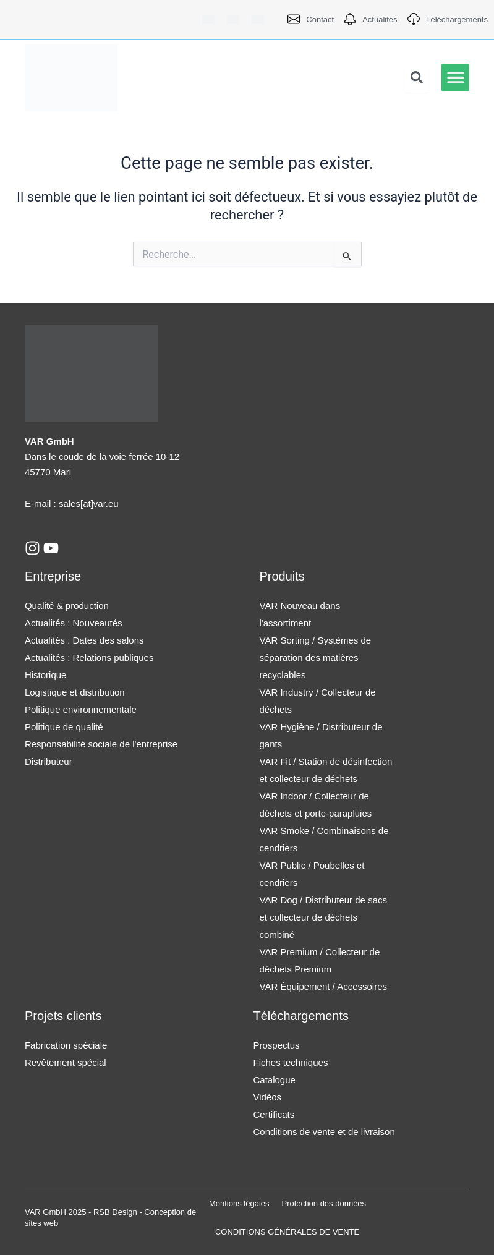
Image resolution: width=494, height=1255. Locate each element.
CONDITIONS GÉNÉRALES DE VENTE (287, 1231)
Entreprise (53, 576)
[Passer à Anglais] (233, 19)
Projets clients (63, 1016)
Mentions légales (239, 1203)
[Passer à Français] (257, 19)
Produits (282, 576)
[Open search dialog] (416, 80)
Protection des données (324, 1203)
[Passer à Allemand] (208, 19)
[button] (455, 77)
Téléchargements (301, 1016)
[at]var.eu (99, 503)
